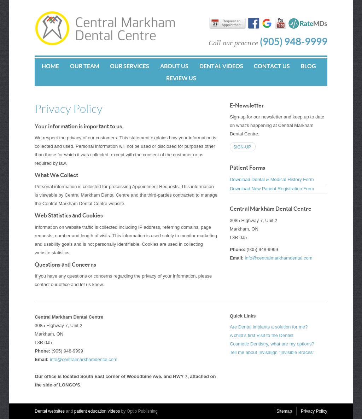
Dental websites (50, 411)
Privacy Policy (314, 411)
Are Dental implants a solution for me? (269, 327)
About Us (174, 66)
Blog (308, 66)
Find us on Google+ (267, 24)
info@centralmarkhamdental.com (279, 258)
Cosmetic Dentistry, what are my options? (272, 344)
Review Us (181, 78)
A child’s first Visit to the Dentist (261, 335)
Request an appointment (230, 24)
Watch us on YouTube (280, 24)
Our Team (84, 66)
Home (50, 66)
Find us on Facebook (253, 24)
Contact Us (272, 66)
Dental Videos (221, 66)
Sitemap (284, 411)
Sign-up (242, 147)
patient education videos (97, 411)
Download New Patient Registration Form (272, 188)
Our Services (129, 66)
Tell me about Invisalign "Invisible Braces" (272, 352)
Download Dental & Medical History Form (272, 179)
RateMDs (307, 23)
